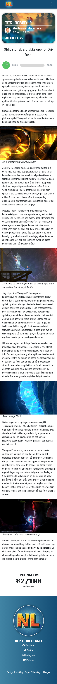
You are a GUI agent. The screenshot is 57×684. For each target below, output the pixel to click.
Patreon (28, 660)
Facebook (28, 645)
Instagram (28, 655)
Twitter (29, 650)
